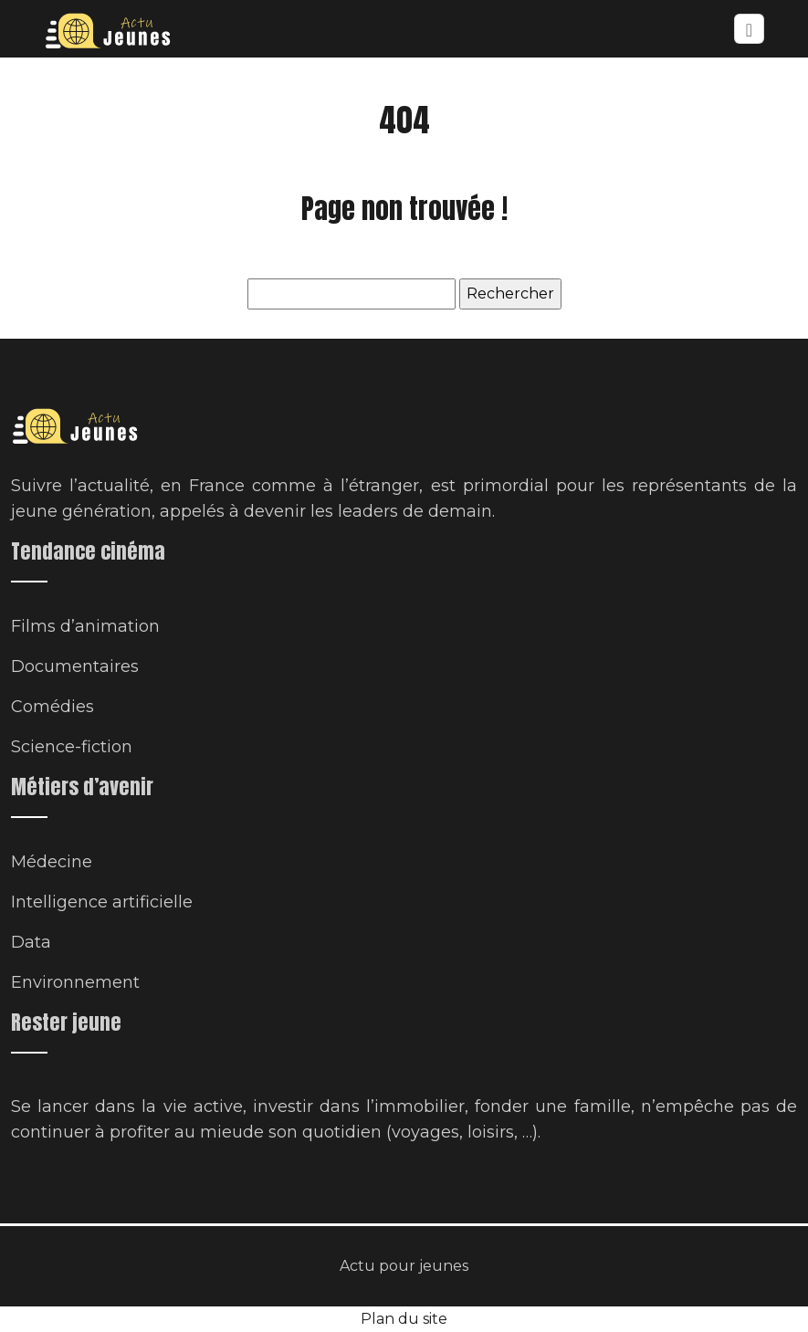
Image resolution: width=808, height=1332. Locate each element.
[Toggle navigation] (749, 29)
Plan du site (404, 1318)
